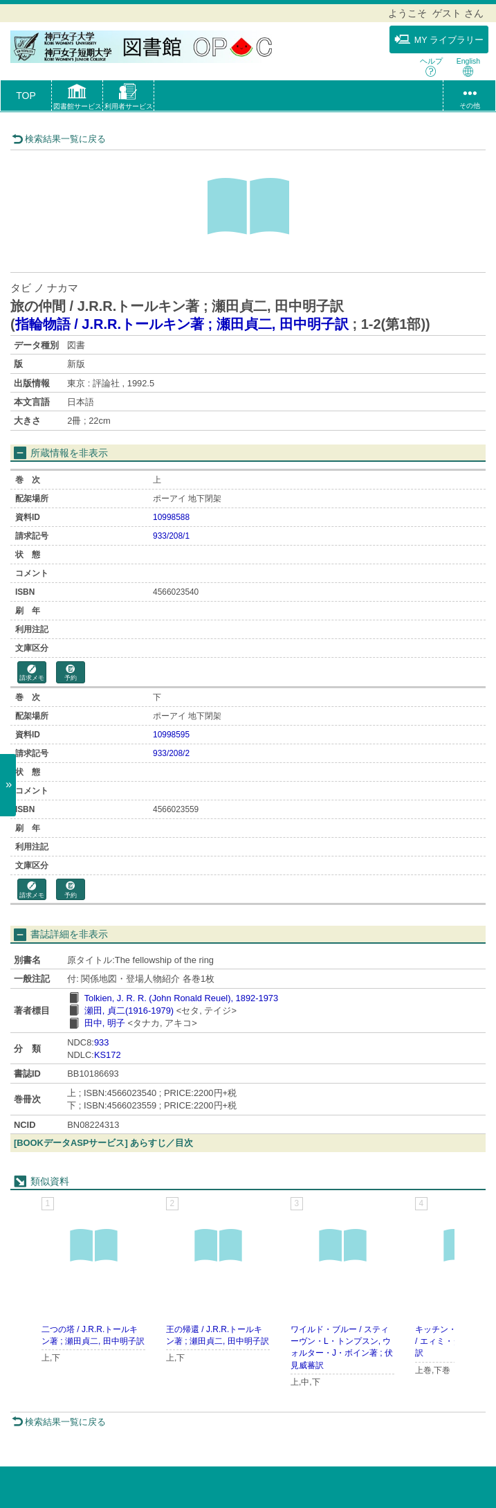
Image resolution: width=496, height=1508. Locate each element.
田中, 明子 (104, 1023)
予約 (70, 673)
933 (101, 1042)
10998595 (171, 734)
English (468, 67)
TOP (26, 95)
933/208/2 (171, 753)
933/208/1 (171, 536)
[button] (77, 98)
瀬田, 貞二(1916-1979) (129, 1010)
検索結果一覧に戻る (59, 139)
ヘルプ (431, 67)
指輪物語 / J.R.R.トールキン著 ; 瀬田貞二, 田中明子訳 (182, 324)
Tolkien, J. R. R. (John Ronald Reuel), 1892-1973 (181, 998)
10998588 (171, 517)
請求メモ (31, 673)
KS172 (107, 1055)
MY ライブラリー (439, 39)
